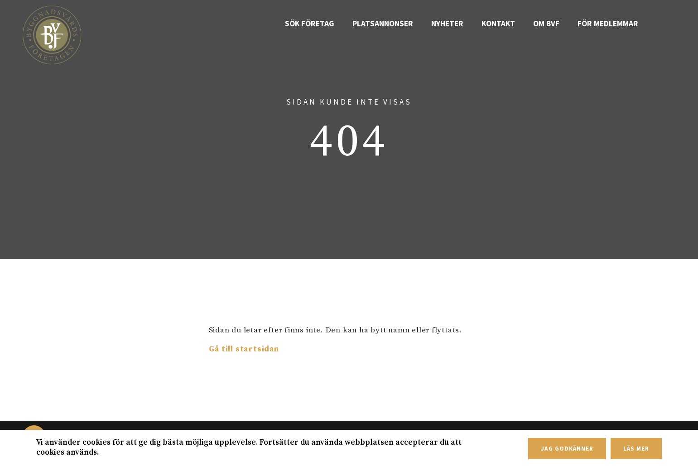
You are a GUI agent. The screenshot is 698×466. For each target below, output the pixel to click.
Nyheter (457, 23)
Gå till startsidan (244, 349)
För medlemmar (610, 23)
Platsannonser (395, 23)
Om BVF (552, 23)
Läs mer (636, 448)
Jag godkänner (567, 448)
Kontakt (506, 23)
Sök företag (325, 23)
